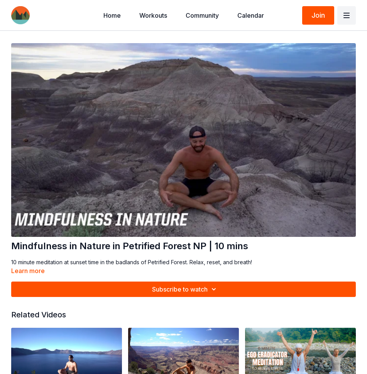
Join (318, 15)
